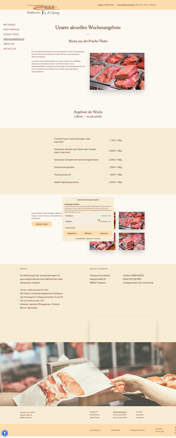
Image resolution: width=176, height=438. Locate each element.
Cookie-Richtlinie (80, 238)
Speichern (104, 233)
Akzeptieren (72, 233)
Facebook (140, 419)
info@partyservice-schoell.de (138, 284)
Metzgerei (9, 24)
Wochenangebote (14, 39)
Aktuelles (9, 48)
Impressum (97, 238)
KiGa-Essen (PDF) (119, 416)
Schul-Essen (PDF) (120, 419)
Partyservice (11, 29)
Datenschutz (89, 238)
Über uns (8, 43)
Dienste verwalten (70, 227)
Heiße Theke (11, 34)
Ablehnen (88, 233)
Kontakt (139, 414)
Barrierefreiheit (137, 432)
